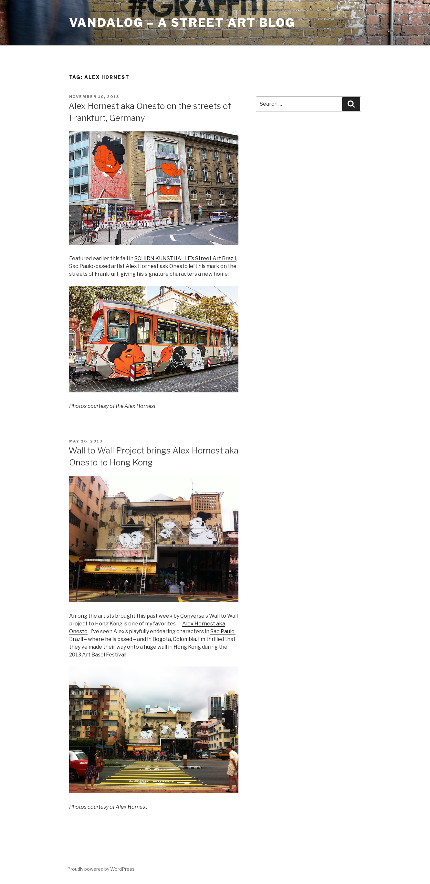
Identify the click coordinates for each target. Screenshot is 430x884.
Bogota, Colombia (174, 639)
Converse (192, 616)
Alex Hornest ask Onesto (157, 266)
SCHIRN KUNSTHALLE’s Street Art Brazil (185, 258)
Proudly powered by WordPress (101, 869)
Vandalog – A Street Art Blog (182, 23)
